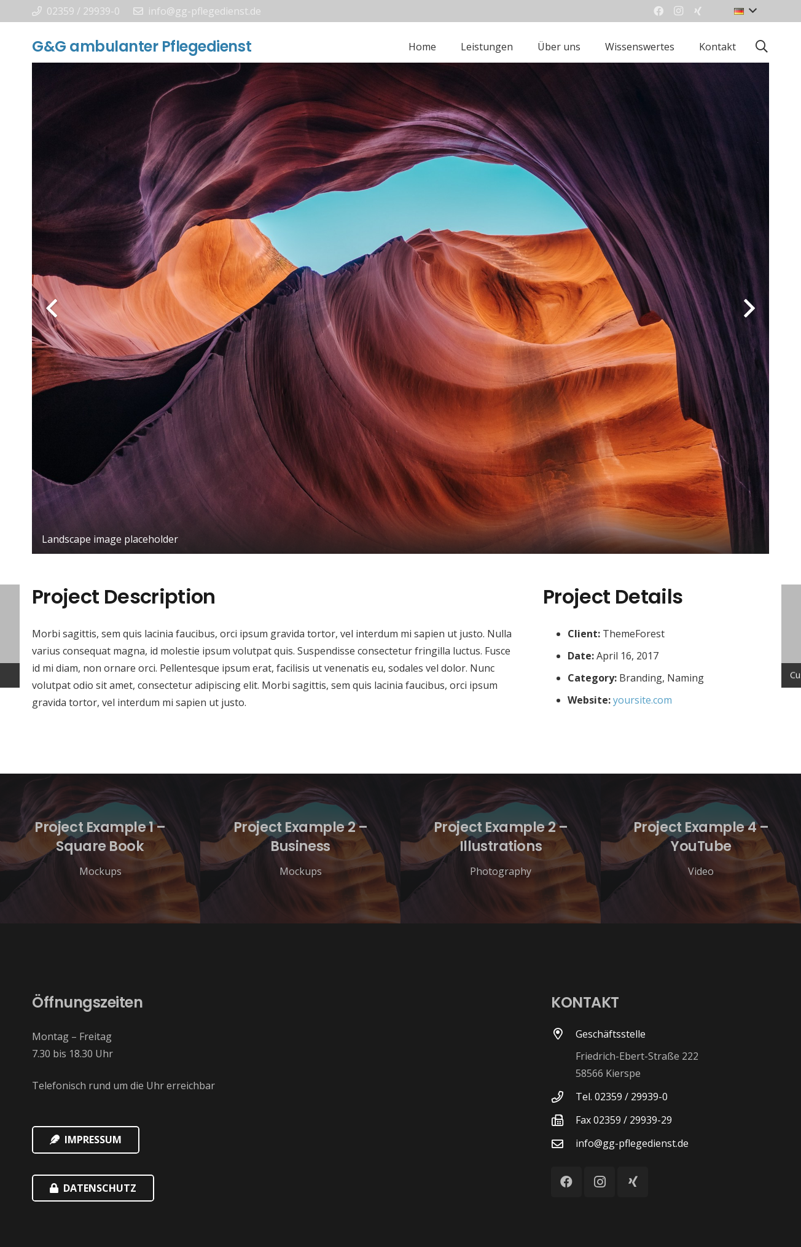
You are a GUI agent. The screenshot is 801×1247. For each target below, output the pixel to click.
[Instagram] (678, 11)
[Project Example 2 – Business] (300, 849)
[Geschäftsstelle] (563, 1055)
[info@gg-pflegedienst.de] (563, 1143)
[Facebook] (658, 11)
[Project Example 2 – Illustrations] (500, 849)
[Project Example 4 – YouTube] (701, 849)
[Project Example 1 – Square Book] (100, 849)
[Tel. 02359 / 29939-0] (563, 1097)
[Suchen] (761, 47)
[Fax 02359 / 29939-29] (563, 1120)
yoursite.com (642, 700)
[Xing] (698, 11)
